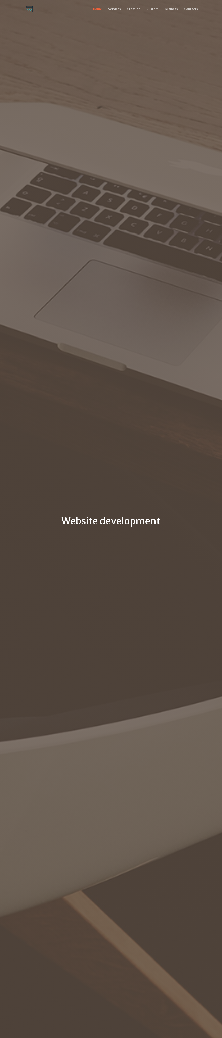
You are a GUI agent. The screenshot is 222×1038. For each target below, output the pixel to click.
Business (171, 9)
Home (97, 9)
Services (114, 9)
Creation (133, 9)
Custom (152, 9)
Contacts (191, 9)
